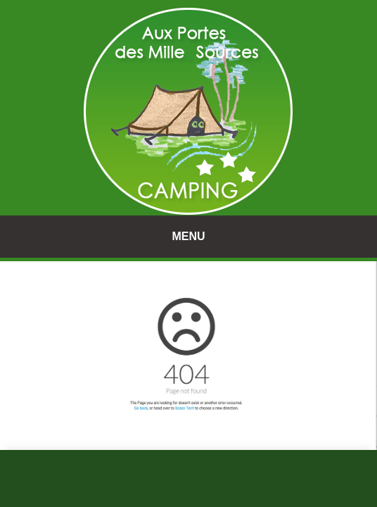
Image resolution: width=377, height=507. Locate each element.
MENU (188, 236)
